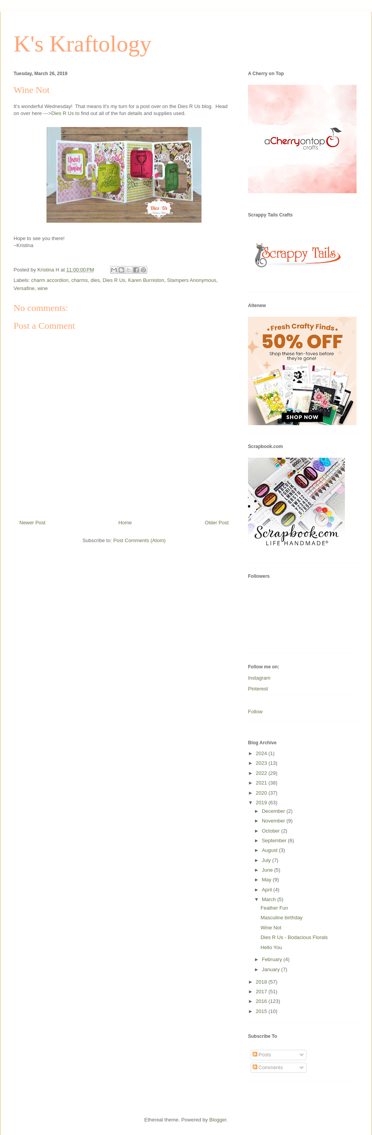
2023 (262, 763)
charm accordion (50, 280)
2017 (262, 991)
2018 (262, 982)
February (273, 959)
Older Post (217, 522)
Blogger (217, 1120)
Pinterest (258, 689)
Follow (255, 711)
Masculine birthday (281, 917)
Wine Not (270, 928)
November (274, 821)
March (269, 899)
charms (79, 280)
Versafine (24, 288)
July (267, 860)
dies (95, 280)
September (275, 840)
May (267, 880)
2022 (262, 773)
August (270, 850)
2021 (262, 783)
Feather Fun (274, 908)
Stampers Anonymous (191, 280)
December (274, 811)
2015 (262, 1011)
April (268, 890)
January (271, 969)
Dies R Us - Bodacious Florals (293, 937)
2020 (262, 793)
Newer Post (32, 522)
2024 (262, 753)
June (268, 870)
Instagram (259, 678)
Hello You (271, 947)
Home (125, 522)
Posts (262, 1055)
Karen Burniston (146, 280)
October (271, 831)
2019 (262, 802)
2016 (262, 1001)
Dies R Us (62, 113)
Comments (268, 1067)
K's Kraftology (83, 44)
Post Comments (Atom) (139, 540)
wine (42, 288)
